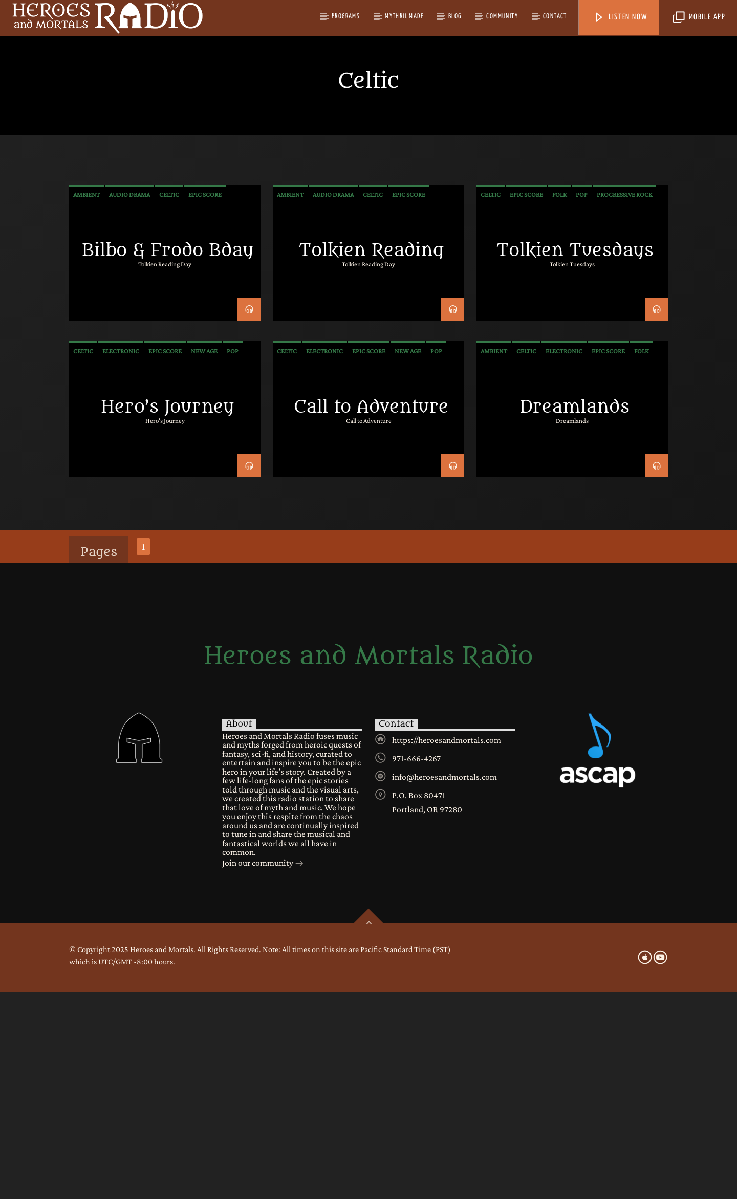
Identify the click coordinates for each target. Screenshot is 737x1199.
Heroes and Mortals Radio (368, 862)
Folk (559, 401)
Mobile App (699, 18)
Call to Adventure (371, 613)
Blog (455, 16)
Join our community (263, 1070)
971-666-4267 (416, 965)
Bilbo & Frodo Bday (167, 457)
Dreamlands (575, 613)
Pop (582, 401)
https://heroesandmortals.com (446, 946)
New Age (204, 557)
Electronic (120, 557)
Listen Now (620, 18)
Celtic (169, 401)
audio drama (129, 401)
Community (502, 16)
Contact (555, 16)
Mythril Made (404, 16)
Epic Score (205, 401)
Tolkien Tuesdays (575, 457)
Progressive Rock (624, 401)
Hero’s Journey (167, 613)
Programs (346, 16)
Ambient (86, 401)
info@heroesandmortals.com (444, 983)
